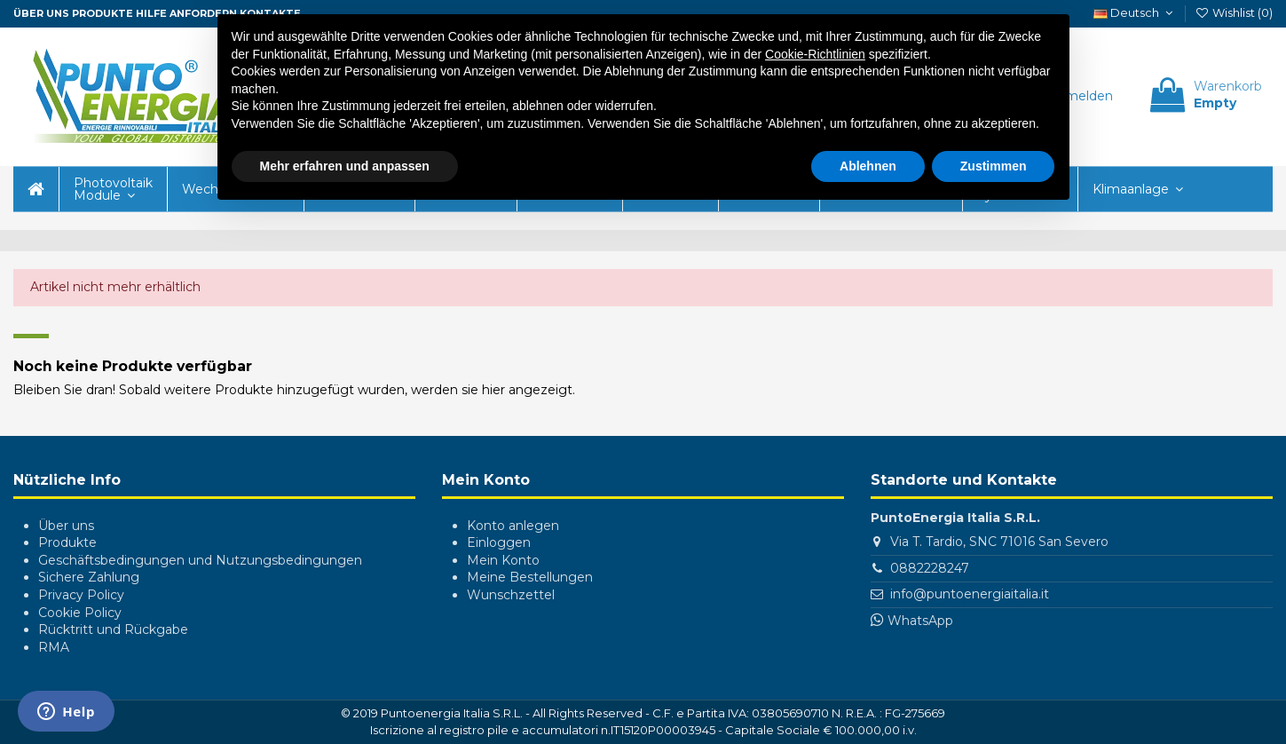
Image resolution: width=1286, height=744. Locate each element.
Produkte (102, 13)
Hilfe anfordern (186, 13)
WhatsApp (920, 621)
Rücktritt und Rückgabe (113, 629)
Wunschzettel (511, 595)
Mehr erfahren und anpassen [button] (345, 166)
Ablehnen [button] (868, 166)
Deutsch (1135, 12)
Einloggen (499, 542)
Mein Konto (503, 560)
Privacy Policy (81, 595)
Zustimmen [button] (993, 166)
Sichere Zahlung (88, 577)
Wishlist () (1234, 12)
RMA (53, 647)
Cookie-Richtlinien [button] (815, 54)
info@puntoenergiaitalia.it (969, 594)
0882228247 (929, 568)
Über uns (66, 526)
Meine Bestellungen (530, 577)
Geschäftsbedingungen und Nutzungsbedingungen (200, 560)
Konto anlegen (513, 526)
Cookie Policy (80, 613)
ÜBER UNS (41, 13)
